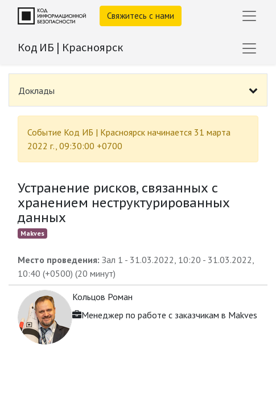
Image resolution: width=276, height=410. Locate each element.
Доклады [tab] (36, 90)
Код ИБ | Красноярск (70, 47)
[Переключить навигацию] (249, 48)
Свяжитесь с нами (140, 15)
